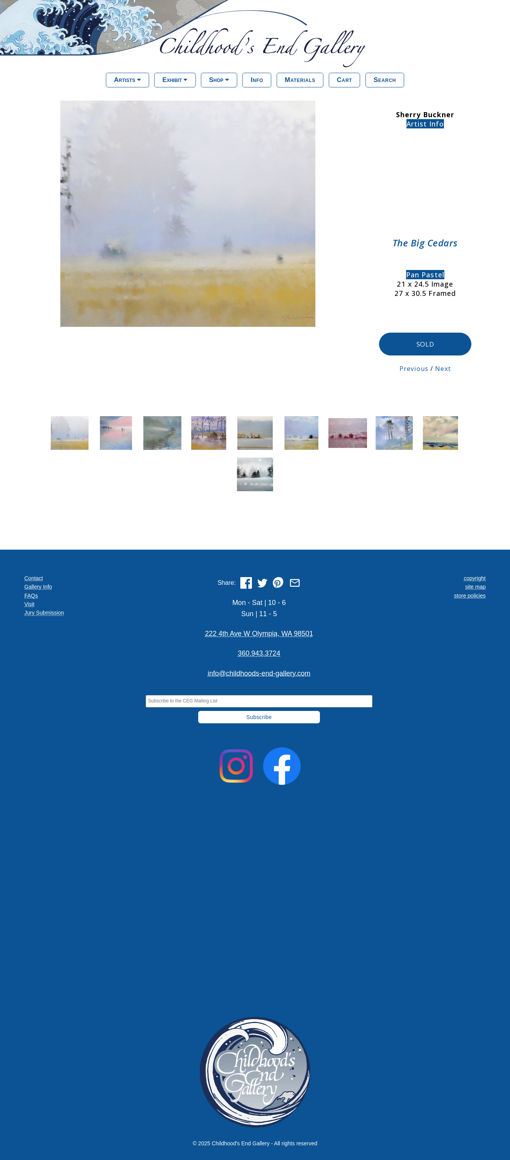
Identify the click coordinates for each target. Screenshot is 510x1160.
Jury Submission (44, 612)
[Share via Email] (295, 582)
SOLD (425, 343)
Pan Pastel (425, 274)
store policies (470, 595)
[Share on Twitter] (262, 582)
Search (385, 80)
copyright (475, 577)
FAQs (31, 595)
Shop (219, 80)
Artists (127, 80)
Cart (344, 80)
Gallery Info (38, 586)
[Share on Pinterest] (278, 582)
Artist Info (425, 123)
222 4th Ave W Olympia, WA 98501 (259, 633)
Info (257, 80)
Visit (29, 603)
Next (442, 368)
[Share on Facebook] (246, 582)
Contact (33, 577)
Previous (414, 368)
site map (475, 586)
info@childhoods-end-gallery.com (258, 673)
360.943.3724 (259, 653)
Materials (300, 80)
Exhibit (174, 80)
